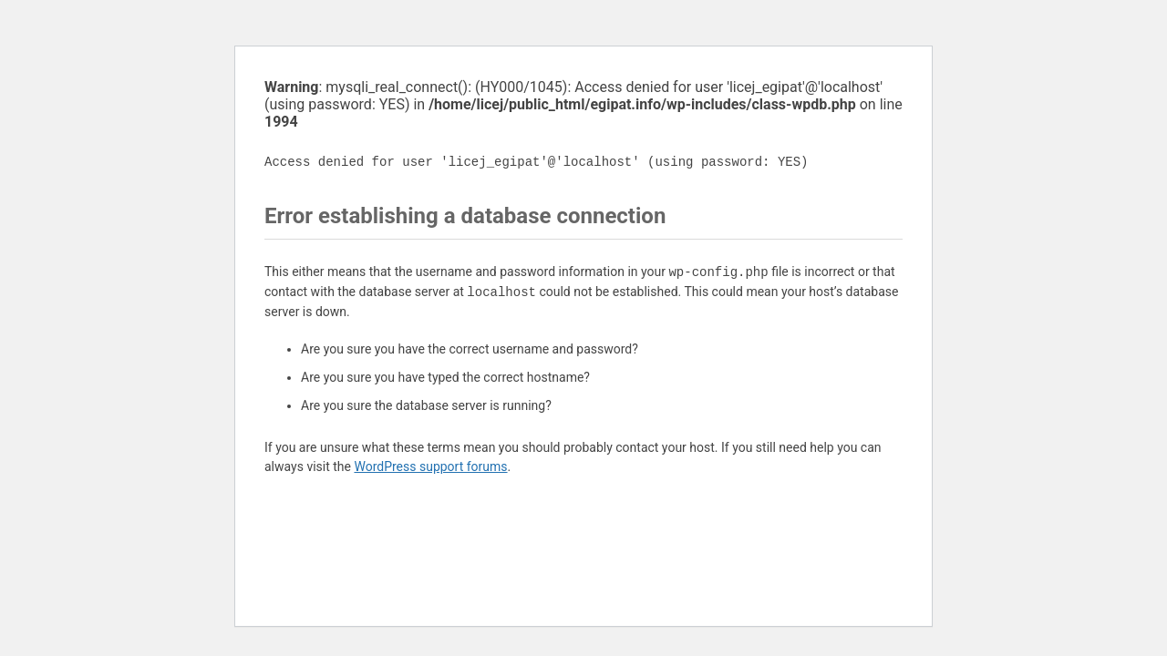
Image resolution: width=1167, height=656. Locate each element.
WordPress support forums (430, 466)
